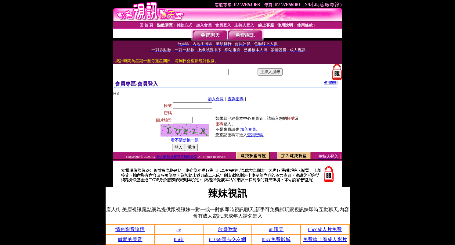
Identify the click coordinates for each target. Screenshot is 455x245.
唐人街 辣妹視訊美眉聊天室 (176, 156)
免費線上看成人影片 (325, 239)
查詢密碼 (236, 99)
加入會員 (216, 99)
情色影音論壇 (130, 229)
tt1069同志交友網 (227, 239)
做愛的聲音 (130, 239)
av (178, 229)
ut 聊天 (276, 229)
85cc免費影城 (276, 239)
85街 (179, 239)
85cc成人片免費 (325, 229)
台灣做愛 (227, 229)
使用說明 (331, 82)
